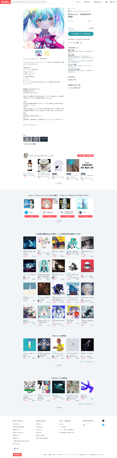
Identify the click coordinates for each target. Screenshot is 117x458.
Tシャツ (53, 172)
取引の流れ (72, 77)
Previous (24, 28)
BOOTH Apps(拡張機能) (18, 426)
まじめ (84, 212)
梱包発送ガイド (16, 435)
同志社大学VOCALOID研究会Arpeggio (69, 213)
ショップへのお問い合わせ (74, 87)
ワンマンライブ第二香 (28, 173)
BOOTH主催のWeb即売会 (42, 438)
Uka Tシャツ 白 (55, 175)
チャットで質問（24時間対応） (66, 429)
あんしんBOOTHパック (72, 60)
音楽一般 (82, 172)
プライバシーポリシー (73, 454)
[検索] (44, 2)
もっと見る (58, 222)
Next (63, 28)
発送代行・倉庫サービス (18, 432)
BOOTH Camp (16, 443)
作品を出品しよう (98, 1)
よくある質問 (62, 426)
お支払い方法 (72, 79)
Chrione (31, 212)
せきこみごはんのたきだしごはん (42, 155)
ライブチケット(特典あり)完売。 (87, 176)
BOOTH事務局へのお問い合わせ (67, 432)
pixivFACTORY (71, 70)
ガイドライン (65, 454)
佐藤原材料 (50, 212)
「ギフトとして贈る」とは (75, 42)
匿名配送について (17, 429)
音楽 (69, 8)
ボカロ (73, 8)
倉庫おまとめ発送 (40, 435)
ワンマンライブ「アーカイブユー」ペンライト (72, 176)
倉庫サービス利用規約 (57, 454)
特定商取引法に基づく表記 (74, 85)
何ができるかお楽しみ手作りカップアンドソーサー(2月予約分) (44, 174)
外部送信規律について (83, 454)
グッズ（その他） (27, 172)
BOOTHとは (87, 1)
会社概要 (45, 454)
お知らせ (61, 424)
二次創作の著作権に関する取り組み (21, 441)
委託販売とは (16, 438)
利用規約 (49, 454)
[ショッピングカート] (106, 2)
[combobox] (28, 2)
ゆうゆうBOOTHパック (83, 60)
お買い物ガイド (39, 426)
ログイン (78, 1)
